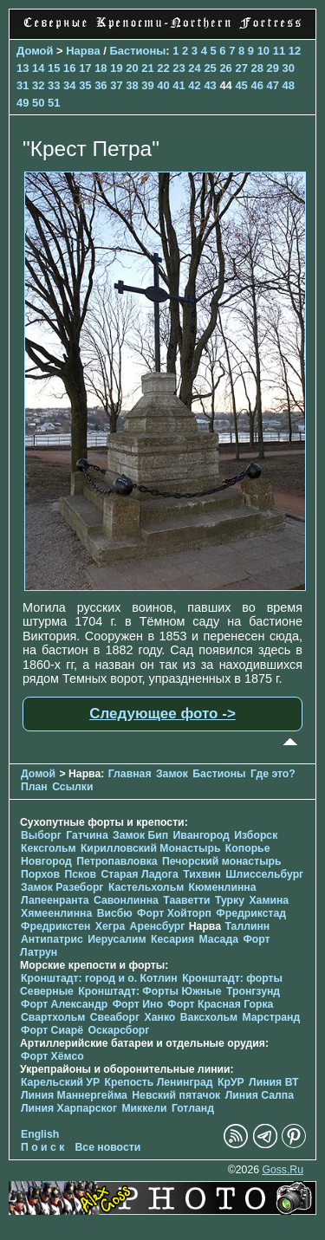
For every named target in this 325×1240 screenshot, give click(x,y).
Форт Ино (138, 1004)
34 (69, 85)
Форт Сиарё (52, 1030)
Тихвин (202, 874)
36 (100, 85)
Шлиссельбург (264, 874)
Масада (217, 939)
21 (147, 68)
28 (256, 68)
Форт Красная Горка (220, 1004)
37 (116, 85)
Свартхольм (53, 1017)
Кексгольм (48, 848)
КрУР (231, 1082)
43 (210, 85)
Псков (80, 874)
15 (54, 68)
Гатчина (86, 835)
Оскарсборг (118, 1030)
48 (289, 85)
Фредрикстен (55, 926)
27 (241, 68)
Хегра (110, 926)
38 (132, 85)
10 (263, 50)
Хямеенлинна (56, 913)
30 (289, 68)
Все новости (108, 1147)
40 (163, 85)
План (34, 787)
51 (54, 102)
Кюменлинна (223, 887)
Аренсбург (157, 926)
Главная (130, 774)
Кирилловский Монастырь (151, 848)
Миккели (143, 1108)
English (40, 1134)
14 (38, 68)
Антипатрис (52, 939)
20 (132, 68)
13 (22, 68)
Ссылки (72, 787)
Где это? (273, 774)
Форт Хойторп (174, 913)
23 (178, 68)
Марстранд (271, 1017)
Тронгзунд (253, 991)
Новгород (46, 861)
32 (38, 85)
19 (116, 68)
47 (272, 85)
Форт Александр (64, 1004)
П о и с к (42, 1147)
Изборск (255, 835)
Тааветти (186, 900)
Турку (229, 900)
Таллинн (247, 926)
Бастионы (137, 50)
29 (273, 68)
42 (194, 85)
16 (69, 68)
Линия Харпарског (69, 1108)
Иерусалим (117, 939)
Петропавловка (116, 861)
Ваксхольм (208, 1017)
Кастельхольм (146, 887)
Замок (172, 774)
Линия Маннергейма (74, 1095)
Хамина (269, 900)
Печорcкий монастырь (222, 861)
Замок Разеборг (62, 887)
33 (54, 85)
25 (210, 68)
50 (38, 102)
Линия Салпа (259, 1095)
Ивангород (201, 835)
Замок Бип (140, 835)
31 (22, 85)
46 (256, 85)
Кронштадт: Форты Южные (149, 991)
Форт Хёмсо (52, 1056)
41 (178, 85)
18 (100, 68)
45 (241, 85)
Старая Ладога (139, 874)
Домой (34, 50)
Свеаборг (115, 1017)
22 (163, 68)
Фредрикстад (251, 913)
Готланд (193, 1108)
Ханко (160, 1017)
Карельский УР (60, 1082)
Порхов (40, 874)
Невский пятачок (176, 1095)
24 (194, 68)
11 (279, 50)
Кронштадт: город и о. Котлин (99, 978)
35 (85, 85)
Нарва (83, 50)
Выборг (41, 835)
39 (147, 85)
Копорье (247, 848)
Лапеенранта (55, 900)
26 (225, 68)
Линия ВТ (273, 1082)
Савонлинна (126, 900)
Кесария (172, 939)
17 (85, 68)
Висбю (115, 913)
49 (22, 102)
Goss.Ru (282, 1170)
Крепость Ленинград (159, 1082)
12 (295, 50)
